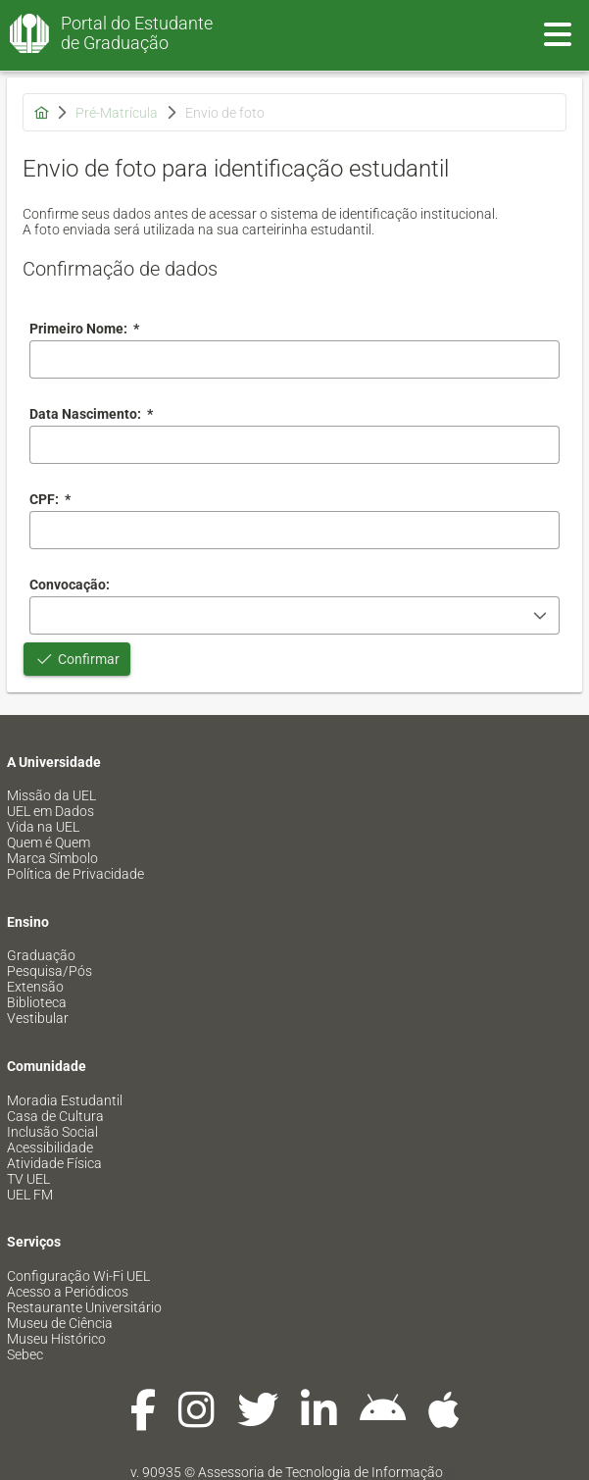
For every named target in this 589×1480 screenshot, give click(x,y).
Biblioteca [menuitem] (37, 1002)
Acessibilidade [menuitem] (50, 1147)
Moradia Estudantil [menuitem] (65, 1100)
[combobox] (294, 445)
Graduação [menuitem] (41, 955)
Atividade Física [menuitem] (54, 1163)
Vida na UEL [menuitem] (43, 827)
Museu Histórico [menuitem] (56, 1339)
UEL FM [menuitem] (30, 1194)
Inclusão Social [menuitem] (52, 1132)
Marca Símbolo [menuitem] (52, 858)
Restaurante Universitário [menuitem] (84, 1307)
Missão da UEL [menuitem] (51, 795)
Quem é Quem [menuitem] (48, 842)
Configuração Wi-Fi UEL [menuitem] (78, 1276)
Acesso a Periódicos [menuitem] (67, 1292)
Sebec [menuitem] (25, 1354)
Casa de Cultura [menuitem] (55, 1116)
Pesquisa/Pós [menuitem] (49, 971)
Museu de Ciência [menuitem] (60, 1323)
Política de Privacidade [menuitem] (75, 874)
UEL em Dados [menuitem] (50, 811)
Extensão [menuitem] (35, 987)
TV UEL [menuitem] (28, 1179)
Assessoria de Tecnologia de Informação (320, 1472)
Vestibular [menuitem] (38, 1018)
